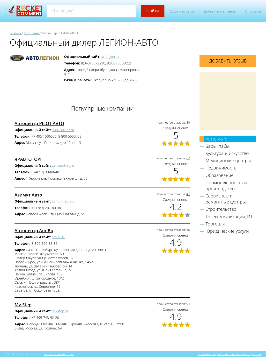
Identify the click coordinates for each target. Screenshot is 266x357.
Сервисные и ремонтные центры (226, 199)
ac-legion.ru (110, 56)
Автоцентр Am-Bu (34, 230)
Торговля (215, 224)
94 (188, 304)
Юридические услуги (227, 231)
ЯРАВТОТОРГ (29, 159)
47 (188, 194)
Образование (220, 175)
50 (188, 122)
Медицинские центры (228, 160)
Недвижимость (221, 168)
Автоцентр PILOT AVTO (39, 123)
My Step (23, 304)
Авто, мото (217, 139)
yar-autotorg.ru (63, 165)
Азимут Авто (28, 195)
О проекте (253, 11)
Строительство (221, 209)
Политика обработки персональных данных (229, 354)
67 (188, 158)
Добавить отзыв (228, 61)
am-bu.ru (58, 237)
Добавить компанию (220, 11)
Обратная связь (182, 11)
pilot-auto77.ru (63, 129)
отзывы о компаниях (59, 354)
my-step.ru (60, 311)
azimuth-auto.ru (63, 201)
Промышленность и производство (226, 185)
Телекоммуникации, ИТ (229, 216)
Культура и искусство (227, 153)
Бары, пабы (217, 146)
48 (188, 230)
